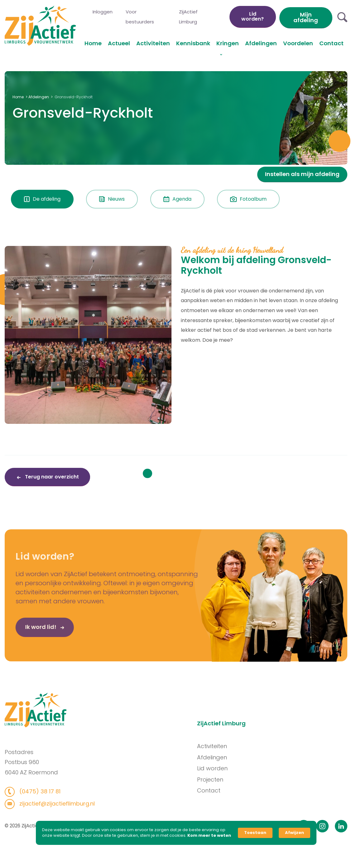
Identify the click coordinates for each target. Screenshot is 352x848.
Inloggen (103, 11)
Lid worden (216, 768)
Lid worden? (252, 16)
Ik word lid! (26, 631)
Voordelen (298, 43)
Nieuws (112, 199)
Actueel (119, 43)
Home (93, 43)
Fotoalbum (248, 199)
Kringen (227, 43)
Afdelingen (261, 43)
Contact (331, 43)
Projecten (214, 779)
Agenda (177, 199)
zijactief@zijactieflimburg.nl (52, 803)
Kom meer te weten (209, 835)
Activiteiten (153, 43)
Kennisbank (193, 43)
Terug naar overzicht (51, 476)
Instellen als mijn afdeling (302, 174)
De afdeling (42, 199)
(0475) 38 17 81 (35, 791)
